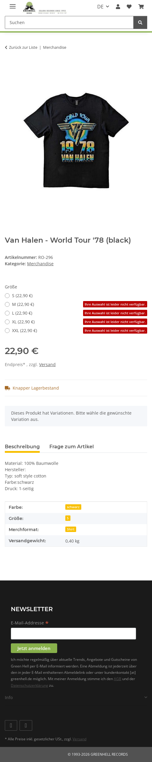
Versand (47, 364)
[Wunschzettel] (129, 7)
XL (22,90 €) (79, 322)
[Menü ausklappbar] (13, 4)
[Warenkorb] (141, 7)
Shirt (70, 529)
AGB (117, 678)
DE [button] (100, 6)
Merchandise (40, 263)
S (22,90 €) (22, 295)
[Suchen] (69, 22)
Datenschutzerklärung (29, 685)
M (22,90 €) (79, 304)
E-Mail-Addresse (30, 623)
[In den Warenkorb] (9, 66)
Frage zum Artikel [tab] (71, 446)
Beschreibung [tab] (22, 446)
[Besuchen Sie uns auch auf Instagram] (26, 725)
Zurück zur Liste (23, 47)
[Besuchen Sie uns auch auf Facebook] (11, 725)
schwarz (73, 507)
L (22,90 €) (79, 313)
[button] (118, 7)
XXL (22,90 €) (79, 330)
